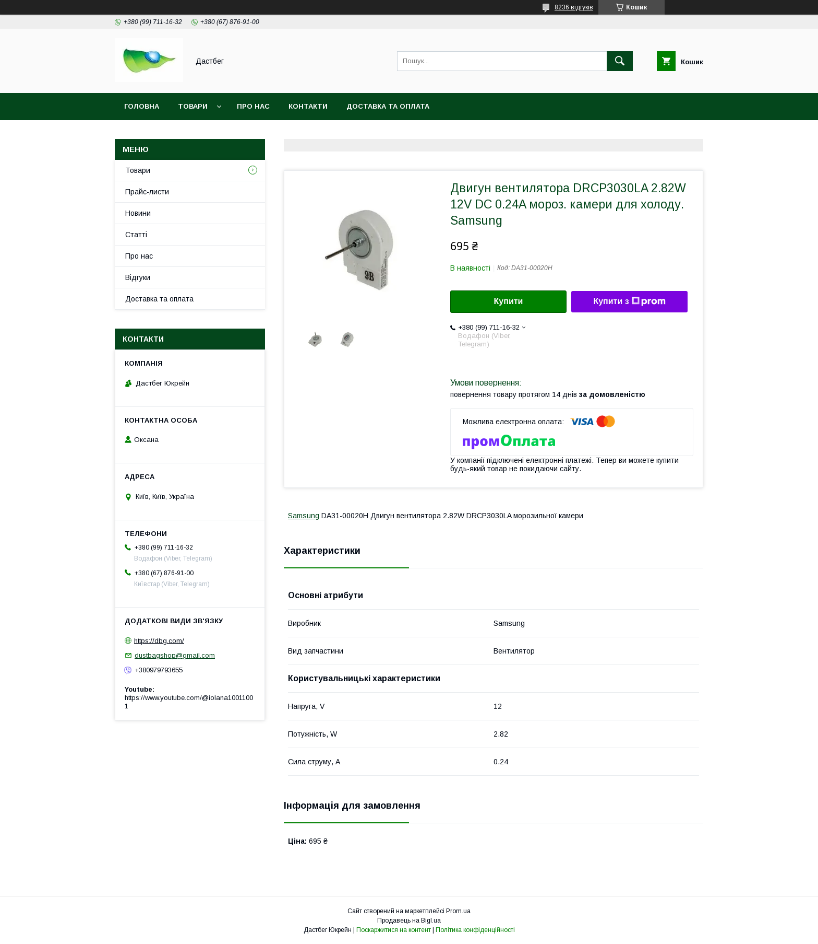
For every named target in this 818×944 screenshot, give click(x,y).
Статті (136, 234)
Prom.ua (458, 911)
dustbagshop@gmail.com (175, 655)
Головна (141, 106)
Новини (138, 213)
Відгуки (137, 277)
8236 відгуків (574, 7)
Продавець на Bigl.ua (409, 920)
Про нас (253, 106)
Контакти (308, 106)
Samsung (303, 515)
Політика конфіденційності (475, 930)
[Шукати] (620, 61)
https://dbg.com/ (159, 640)
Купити (508, 301)
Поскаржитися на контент (393, 930)
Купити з (629, 301)
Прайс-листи (147, 192)
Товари (193, 106)
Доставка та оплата (387, 106)
